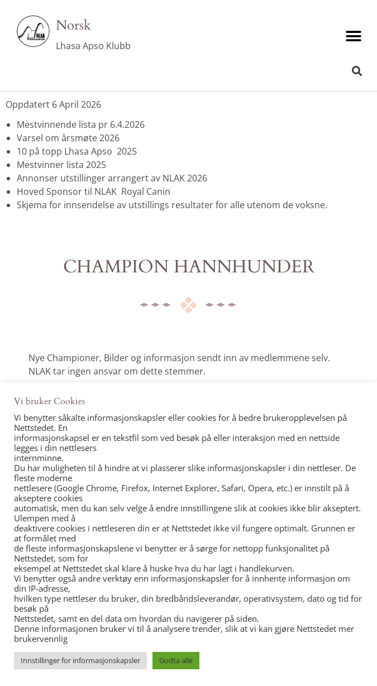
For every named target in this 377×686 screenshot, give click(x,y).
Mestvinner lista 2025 (61, 165)
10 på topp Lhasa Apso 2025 (77, 151)
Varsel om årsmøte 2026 (68, 138)
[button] (353, 36)
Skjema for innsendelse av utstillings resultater (115, 205)
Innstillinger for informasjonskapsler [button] (80, 660)
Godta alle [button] (176, 660)
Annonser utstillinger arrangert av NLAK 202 (109, 178)
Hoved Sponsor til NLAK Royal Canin (93, 191)
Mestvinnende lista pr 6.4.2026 (81, 124)
